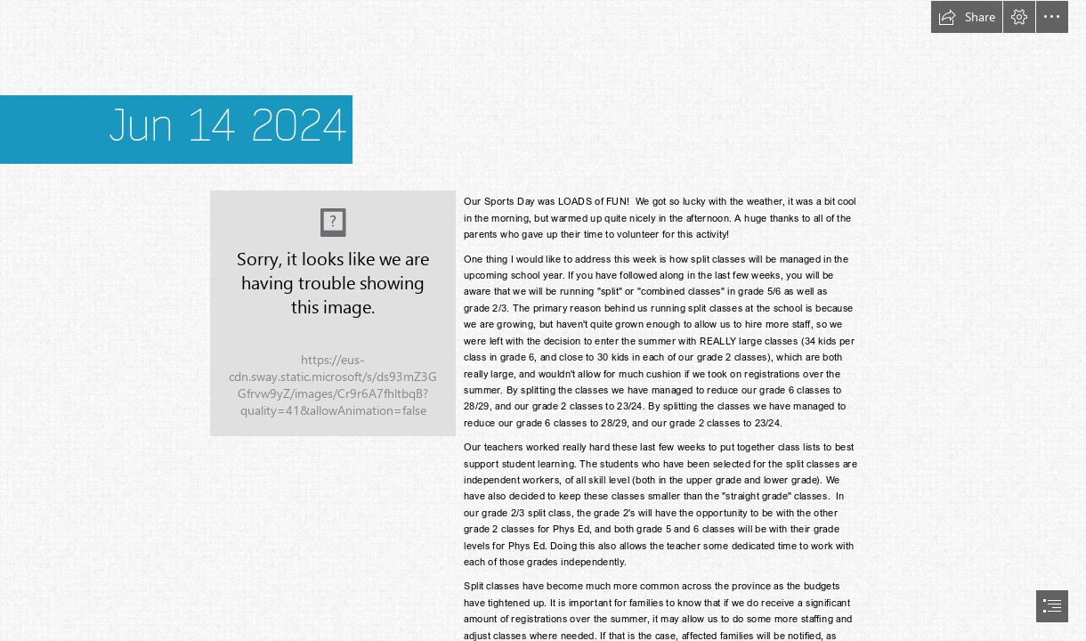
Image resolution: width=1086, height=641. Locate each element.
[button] (966, 17)
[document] (543, 320)
